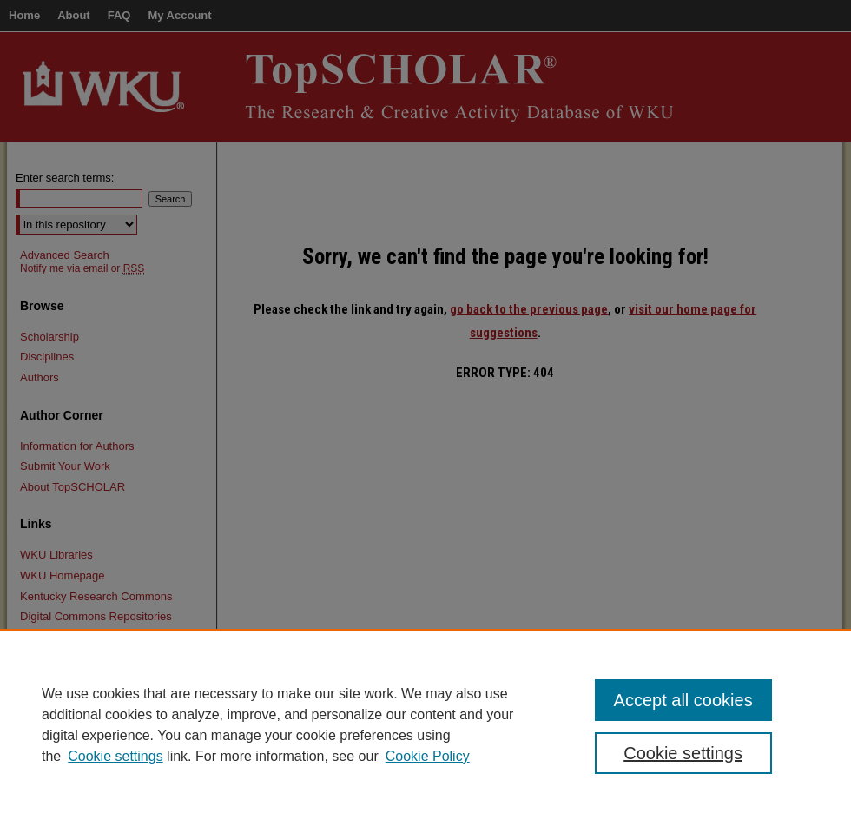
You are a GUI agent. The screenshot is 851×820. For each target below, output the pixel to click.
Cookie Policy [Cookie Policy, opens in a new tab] (428, 756)
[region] (425, 724)
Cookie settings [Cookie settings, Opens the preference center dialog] (682, 753)
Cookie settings (115, 756)
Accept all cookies (683, 700)
